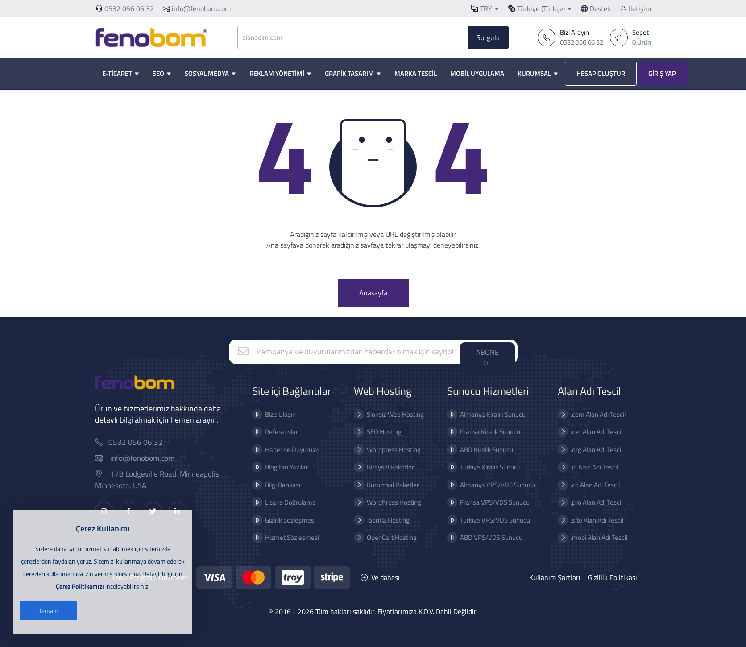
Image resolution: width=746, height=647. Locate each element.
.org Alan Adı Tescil (586, 449)
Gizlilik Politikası (612, 577)
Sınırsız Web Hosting (385, 414)
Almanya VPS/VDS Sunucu (487, 485)
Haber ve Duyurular (282, 449)
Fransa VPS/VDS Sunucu (484, 502)
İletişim (635, 8)
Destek (596, 8)
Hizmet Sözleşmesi (282, 537)
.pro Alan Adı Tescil (586, 502)
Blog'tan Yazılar (276, 467)
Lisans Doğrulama (280, 502)
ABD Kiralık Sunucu (476, 449)
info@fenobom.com (197, 8)
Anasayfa (373, 292)
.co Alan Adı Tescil (584, 485)
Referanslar (271, 432)
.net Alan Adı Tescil (586, 432)
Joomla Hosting (378, 520)
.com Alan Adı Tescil (587, 414)
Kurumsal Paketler (383, 485)
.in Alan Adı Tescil (584, 467)
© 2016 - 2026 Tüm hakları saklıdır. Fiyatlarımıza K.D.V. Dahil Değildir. (373, 611)
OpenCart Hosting (382, 537)
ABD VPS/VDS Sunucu (481, 537)
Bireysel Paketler (380, 467)
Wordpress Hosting (384, 449)
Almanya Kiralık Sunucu (482, 414)
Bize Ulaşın (270, 414)
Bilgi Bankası (272, 485)
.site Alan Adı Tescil (586, 520)
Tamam (48, 610)
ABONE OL (487, 357)
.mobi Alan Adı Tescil (588, 537)
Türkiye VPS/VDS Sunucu (485, 520)
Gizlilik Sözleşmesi (280, 520)
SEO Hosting (374, 432)
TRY (481, 8)
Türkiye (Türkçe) (536, 8)
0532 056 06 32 (129, 8)
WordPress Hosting (384, 502)
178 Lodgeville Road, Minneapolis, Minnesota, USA (168, 480)
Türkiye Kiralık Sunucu (480, 467)
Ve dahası (380, 577)
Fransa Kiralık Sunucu (480, 432)
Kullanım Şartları (554, 577)
